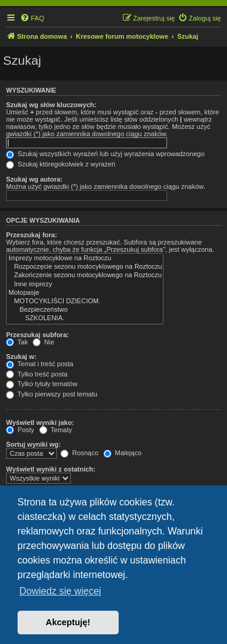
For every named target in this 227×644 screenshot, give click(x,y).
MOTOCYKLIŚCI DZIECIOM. (84, 301)
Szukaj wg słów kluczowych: (51, 104)
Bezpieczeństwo (84, 310)
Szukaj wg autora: (34, 179)
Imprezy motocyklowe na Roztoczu (84, 258)
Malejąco (123, 452)
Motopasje (84, 293)
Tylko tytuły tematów (41, 383)
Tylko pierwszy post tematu (51, 394)
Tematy (55, 429)
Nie (43, 342)
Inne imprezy (84, 284)
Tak (17, 342)
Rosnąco (79, 452)
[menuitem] (32, 18)
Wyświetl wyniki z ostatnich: (51, 469)
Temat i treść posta (39, 363)
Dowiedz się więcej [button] (60, 591)
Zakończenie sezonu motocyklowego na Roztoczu (84, 275)
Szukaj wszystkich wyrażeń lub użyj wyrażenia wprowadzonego (105, 153)
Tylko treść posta (36, 374)
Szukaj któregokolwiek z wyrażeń (60, 164)
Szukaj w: (21, 356)
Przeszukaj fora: (31, 234)
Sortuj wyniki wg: (33, 444)
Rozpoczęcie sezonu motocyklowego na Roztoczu (84, 267)
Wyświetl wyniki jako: (40, 422)
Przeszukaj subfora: (37, 334)
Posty (20, 429)
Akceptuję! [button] (68, 622)
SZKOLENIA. (84, 318)
